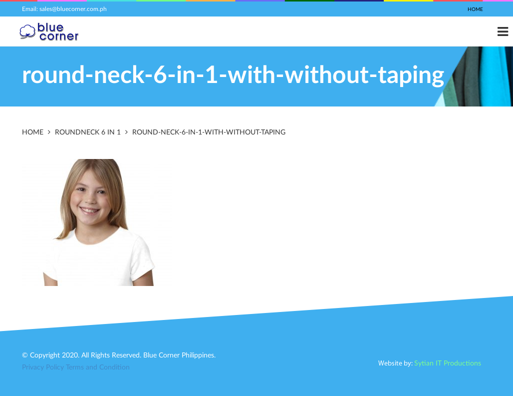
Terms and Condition (98, 367)
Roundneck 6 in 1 (88, 132)
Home (475, 9)
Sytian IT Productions (447, 363)
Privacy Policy (43, 367)
